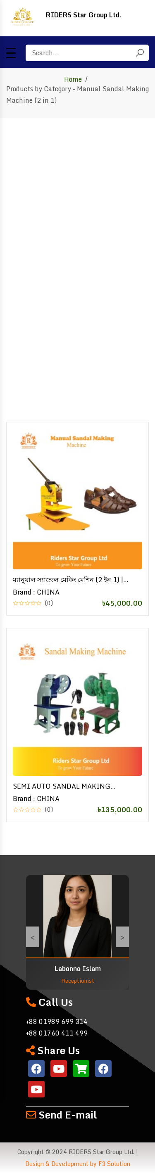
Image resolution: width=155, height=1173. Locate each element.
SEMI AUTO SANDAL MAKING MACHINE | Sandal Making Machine (69, 786)
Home (73, 79)
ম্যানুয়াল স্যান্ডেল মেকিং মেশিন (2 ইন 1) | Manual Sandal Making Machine (68, 579)
